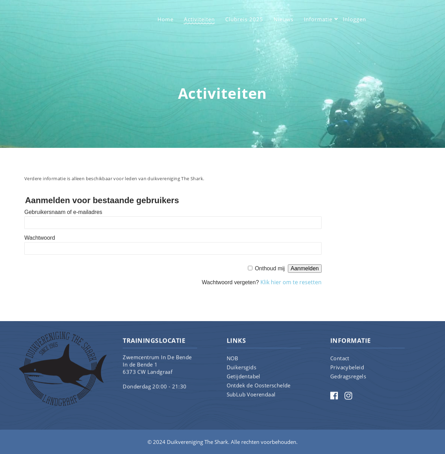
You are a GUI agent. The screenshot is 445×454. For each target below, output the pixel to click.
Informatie (318, 19)
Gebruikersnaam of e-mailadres (63, 212)
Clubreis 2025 (244, 19)
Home (165, 19)
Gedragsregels (348, 381)
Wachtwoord (39, 238)
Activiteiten (199, 19)
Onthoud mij (270, 268)
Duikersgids (241, 372)
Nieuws (283, 19)
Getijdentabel (243, 381)
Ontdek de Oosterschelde (259, 390)
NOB (232, 363)
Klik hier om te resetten (291, 282)
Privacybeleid (347, 372)
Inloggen (354, 19)
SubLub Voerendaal (251, 399)
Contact (339, 363)
